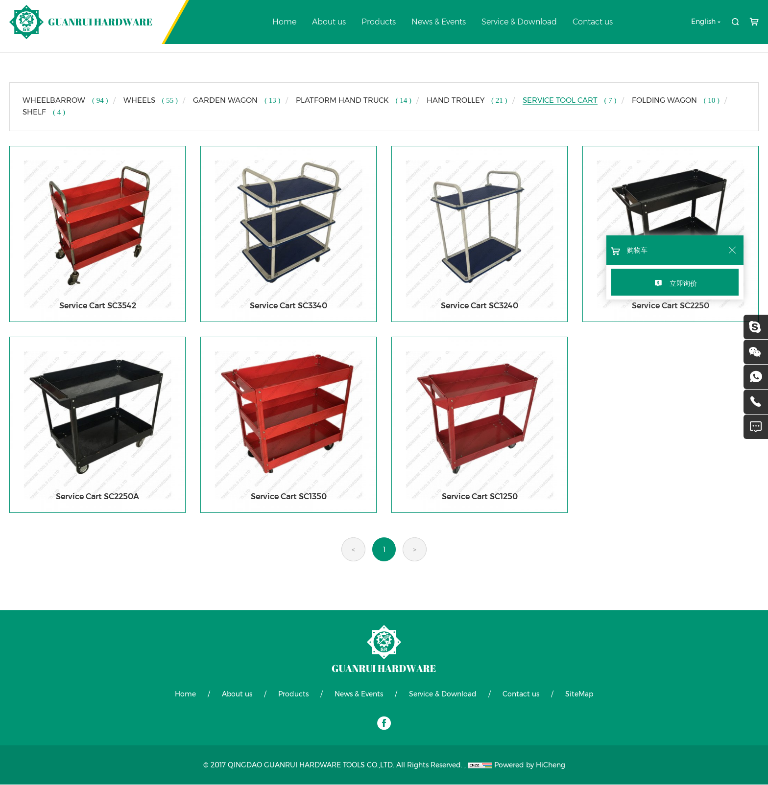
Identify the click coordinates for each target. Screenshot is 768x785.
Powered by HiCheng (529, 765)
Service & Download (519, 21)
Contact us (593, 21)
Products (378, 21)
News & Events (438, 21)
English (703, 21)
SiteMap (579, 694)
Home (284, 21)
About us (329, 21)
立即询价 (683, 283)
